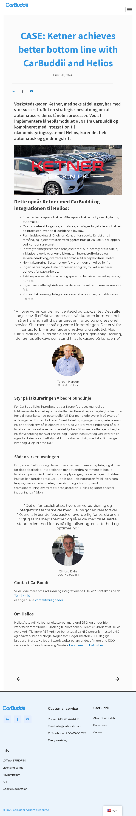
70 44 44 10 (22, 595)
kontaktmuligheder (49, 600)
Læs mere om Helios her (86, 645)
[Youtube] (28, 717)
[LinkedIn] (7, 717)
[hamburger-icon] (129, 9)
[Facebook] (17, 717)
